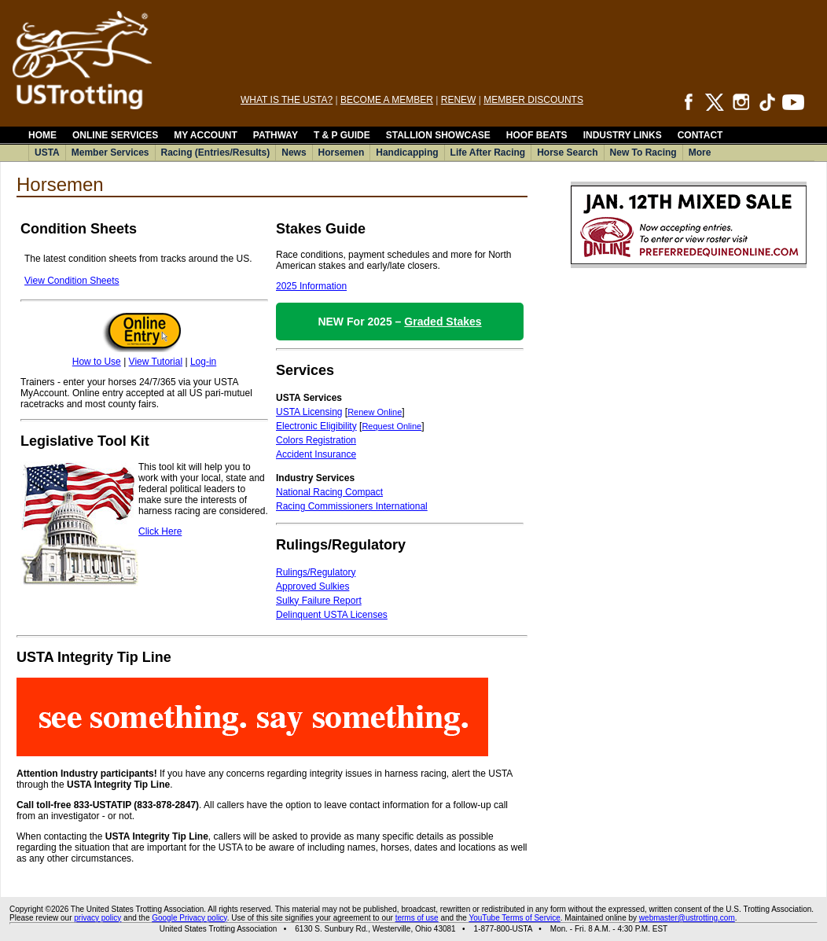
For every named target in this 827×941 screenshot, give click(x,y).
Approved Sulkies (312, 586)
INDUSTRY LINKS (622, 135)
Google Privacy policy (189, 917)
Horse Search (567, 152)
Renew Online (374, 412)
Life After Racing (488, 152)
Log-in (203, 361)
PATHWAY (275, 135)
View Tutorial (155, 361)
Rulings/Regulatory (315, 572)
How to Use (96, 361)
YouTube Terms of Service (514, 917)
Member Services (110, 152)
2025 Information (311, 286)
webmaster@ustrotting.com (687, 917)
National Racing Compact (329, 492)
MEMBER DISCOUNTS (533, 99)
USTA (47, 152)
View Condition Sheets (71, 280)
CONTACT (700, 135)
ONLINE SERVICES (115, 135)
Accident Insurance (316, 454)
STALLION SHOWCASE (438, 135)
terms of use (417, 917)
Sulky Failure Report (319, 600)
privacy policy (97, 917)
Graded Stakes (442, 321)
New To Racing (643, 152)
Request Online (391, 426)
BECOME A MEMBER (386, 99)
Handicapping (407, 152)
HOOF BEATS (537, 135)
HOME (42, 135)
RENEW (458, 99)
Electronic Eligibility (316, 426)
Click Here (160, 531)
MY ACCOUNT (205, 135)
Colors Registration (316, 440)
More (700, 152)
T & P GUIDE (342, 135)
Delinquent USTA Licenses (332, 614)
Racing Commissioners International (352, 506)
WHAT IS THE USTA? (287, 99)
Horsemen (341, 152)
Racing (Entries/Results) (215, 152)
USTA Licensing (309, 411)
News (293, 152)
